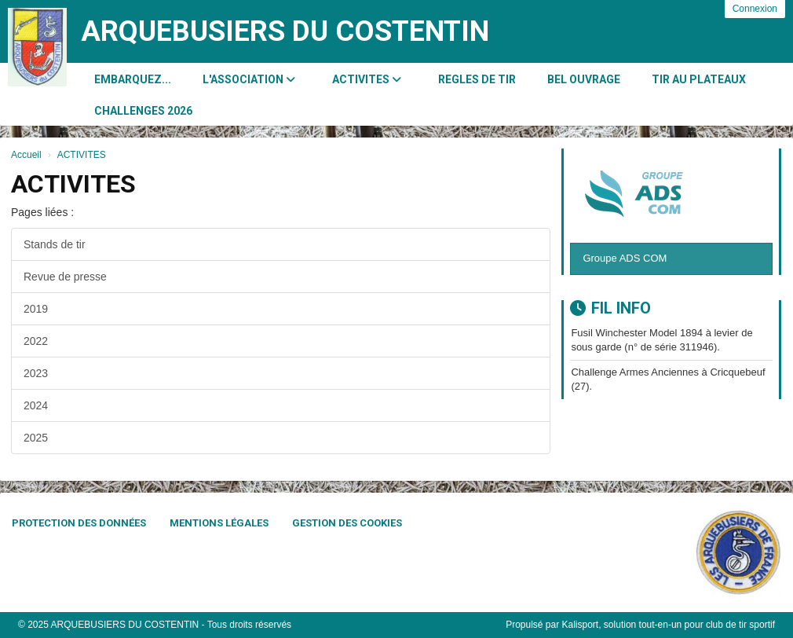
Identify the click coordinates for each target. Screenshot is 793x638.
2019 (36, 308)
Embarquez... (132, 79)
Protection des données (79, 523)
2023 (36, 373)
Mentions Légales (219, 523)
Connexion (755, 8)
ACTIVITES (366, 79)
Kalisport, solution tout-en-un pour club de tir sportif (668, 624)
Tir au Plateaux (699, 79)
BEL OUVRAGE (583, 79)
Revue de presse (65, 276)
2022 (36, 341)
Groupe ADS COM (625, 258)
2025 (36, 437)
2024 (36, 405)
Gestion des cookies (347, 523)
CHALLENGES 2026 (143, 110)
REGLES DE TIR (477, 79)
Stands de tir (55, 244)
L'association (249, 79)
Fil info (610, 308)
